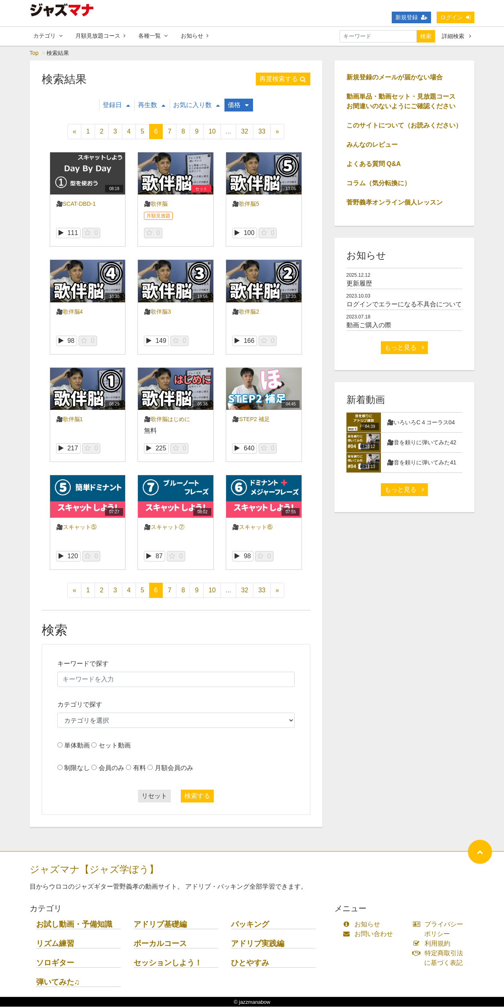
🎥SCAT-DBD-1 (76, 204)
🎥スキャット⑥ (252, 527)
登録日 (116, 105)
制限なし (77, 768)
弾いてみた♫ (58, 982)
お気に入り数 (196, 105)
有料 (139, 768)
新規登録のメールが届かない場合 (394, 77)
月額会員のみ (174, 768)
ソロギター (55, 963)
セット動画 (115, 745)
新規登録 (411, 17)
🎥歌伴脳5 (245, 204)
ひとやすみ (250, 963)
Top (34, 53)
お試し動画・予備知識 (74, 924)
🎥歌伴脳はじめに (167, 419)
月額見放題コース (100, 35)
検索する (197, 796)
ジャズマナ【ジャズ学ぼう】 (94, 869)
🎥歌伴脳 (156, 204)
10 (212, 131)
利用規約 (433, 943)
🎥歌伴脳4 (69, 312)
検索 (425, 36)
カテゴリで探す (79, 704)
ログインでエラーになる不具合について (404, 304)
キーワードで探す (83, 664)
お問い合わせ (369, 934)
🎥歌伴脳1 (69, 419)
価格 (238, 105)
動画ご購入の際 (368, 325)
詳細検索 (456, 36)
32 (244, 131)
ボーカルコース (160, 944)
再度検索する (282, 79)
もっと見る (404, 347)
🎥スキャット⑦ (164, 527)
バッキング (250, 924)
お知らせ (194, 35)
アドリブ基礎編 (160, 924)
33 (261, 131)
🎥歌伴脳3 (157, 312)
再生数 (151, 105)
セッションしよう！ (168, 963)
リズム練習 (55, 944)
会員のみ (111, 768)
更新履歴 (359, 283)
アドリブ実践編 (257, 944)
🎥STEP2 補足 (250, 419)
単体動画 (77, 745)
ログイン (455, 17)
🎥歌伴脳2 (245, 312)
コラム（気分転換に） (378, 183)
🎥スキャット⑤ (76, 527)
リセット (154, 796)
